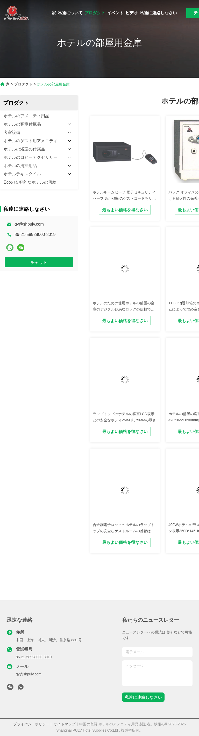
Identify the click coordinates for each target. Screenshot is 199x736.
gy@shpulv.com (29, 224)
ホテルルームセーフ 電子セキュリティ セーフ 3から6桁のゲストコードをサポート (124, 198)
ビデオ (131, 13)
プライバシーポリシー (31, 724)
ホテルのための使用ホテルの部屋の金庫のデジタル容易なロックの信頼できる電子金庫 (123, 309)
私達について (70, 13)
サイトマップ (64, 724)
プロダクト (94, 13)
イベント (115, 13)
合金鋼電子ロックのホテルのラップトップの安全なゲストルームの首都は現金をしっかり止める (123, 531)
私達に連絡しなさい (158, 13)
